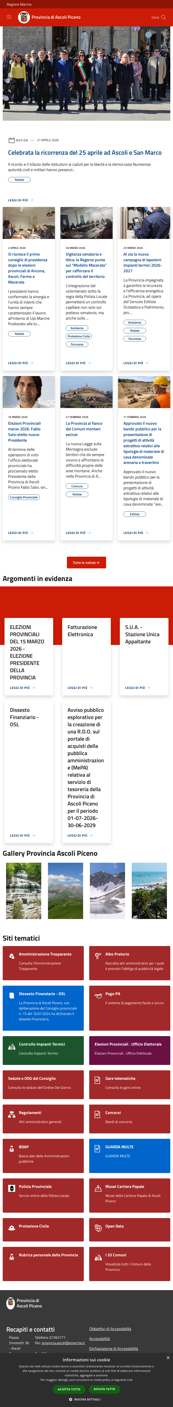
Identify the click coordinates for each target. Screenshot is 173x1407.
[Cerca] (163, 17)
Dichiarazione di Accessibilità (113, 1349)
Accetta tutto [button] (69, 1389)
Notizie (22, 140)
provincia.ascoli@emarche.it (63, 1343)
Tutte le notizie (86, 562)
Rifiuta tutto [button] (104, 1389)
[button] (86, 1399)
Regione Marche (19, 4)
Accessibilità (99, 1339)
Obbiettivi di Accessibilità (110, 1329)
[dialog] (86, 1380)
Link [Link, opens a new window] (129, 1380)
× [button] (168, 1358)
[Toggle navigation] (9, 17)
